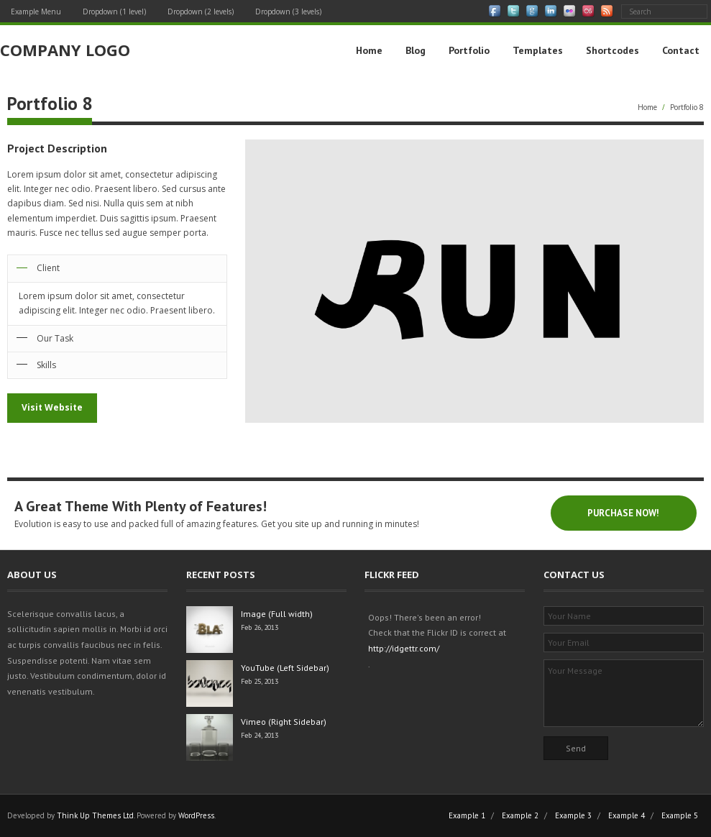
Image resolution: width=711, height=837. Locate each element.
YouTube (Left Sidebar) (285, 667)
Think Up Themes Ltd (95, 815)
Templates (538, 50)
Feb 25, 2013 (259, 681)
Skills (46, 365)
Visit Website (52, 407)
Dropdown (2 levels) (201, 11)
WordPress (196, 815)
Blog (415, 50)
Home (369, 50)
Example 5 (679, 815)
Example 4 (626, 815)
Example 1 (467, 815)
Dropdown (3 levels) (288, 11)
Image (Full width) (277, 613)
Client (48, 268)
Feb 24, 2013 (259, 735)
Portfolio (469, 50)
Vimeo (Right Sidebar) (283, 721)
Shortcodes (612, 50)
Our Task (55, 338)
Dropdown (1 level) (114, 11)
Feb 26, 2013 (259, 627)
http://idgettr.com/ (403, 648)
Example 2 (520, 815)
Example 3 (573, 815)
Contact (680, 50)
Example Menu (36, 11)
